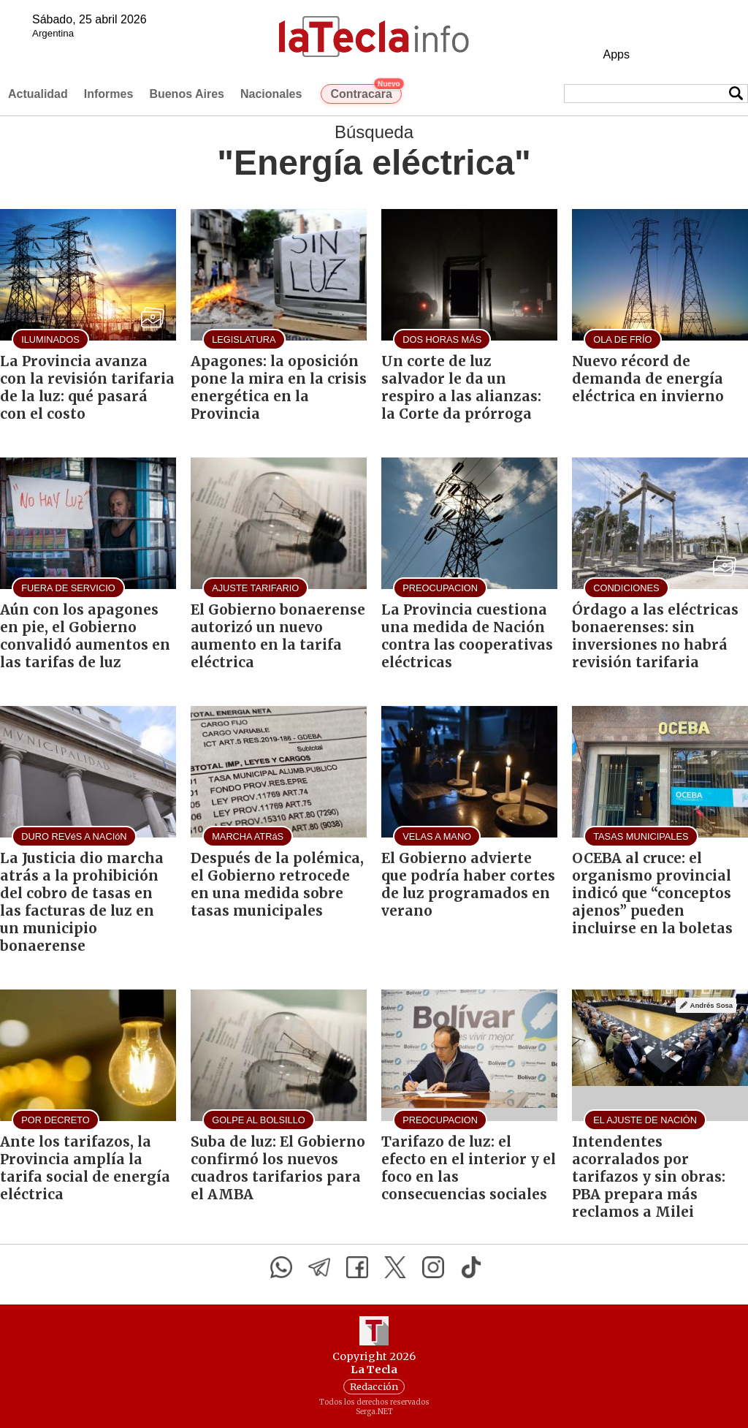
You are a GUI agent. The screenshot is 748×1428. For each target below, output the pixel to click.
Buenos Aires (186, 94)
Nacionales (271, 94)
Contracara (365, 92)
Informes (109, 94)
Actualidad (38, 94)
